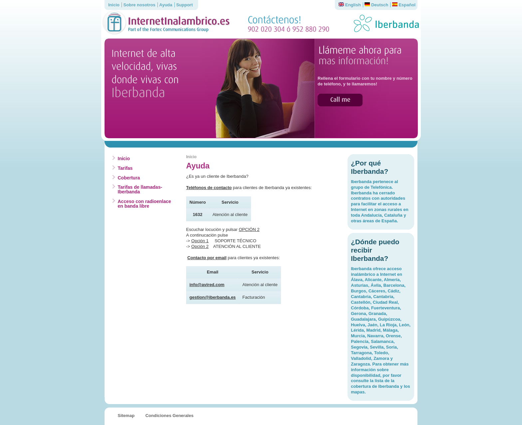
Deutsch (376, 4)
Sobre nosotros (139, 4)
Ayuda (165, 4)
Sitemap (126, 415)
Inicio (114, 4)
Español (403, 4)
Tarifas (125, 168)
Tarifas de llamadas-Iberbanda (140, 189)
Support (184, 4)
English (350, 4)
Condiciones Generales (169, 415)
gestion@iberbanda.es (212, 297)
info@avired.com (206, 284)
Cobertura (129, 177)
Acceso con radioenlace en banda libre (144, 203)
